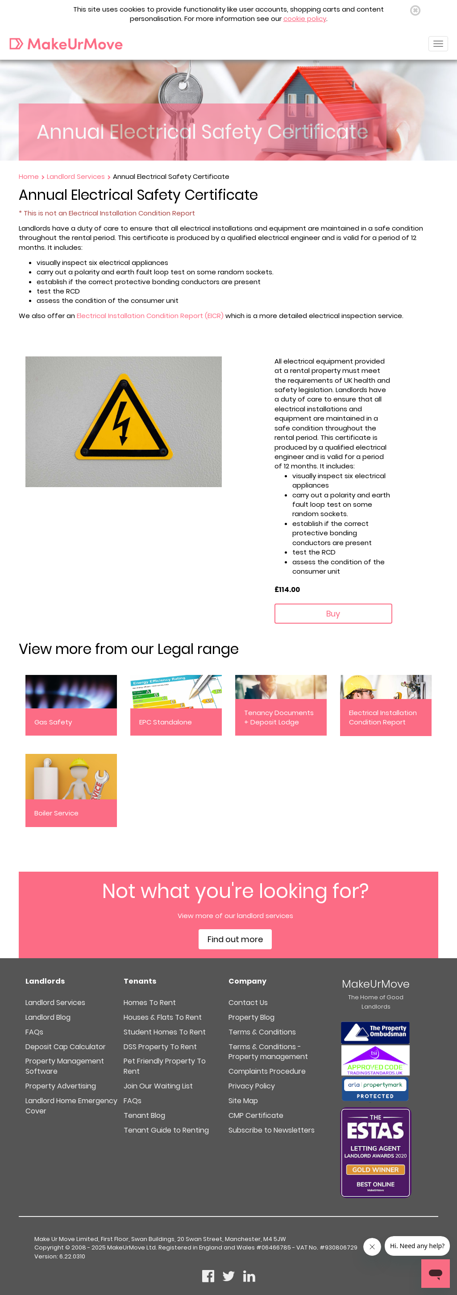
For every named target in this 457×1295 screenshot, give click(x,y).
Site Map (243, 1101)
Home (30, 176)
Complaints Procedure (267, 1071)
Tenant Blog (144, 1115)
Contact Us (248, 1002)
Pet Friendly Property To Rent (165, 1066)
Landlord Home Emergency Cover (71, 1106)
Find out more (235, 939)
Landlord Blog (48, 1017)
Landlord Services (77, 176)
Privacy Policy (251, 1086)
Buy (333, 613)
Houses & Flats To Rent (163, 1017)
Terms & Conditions (262, 1032)
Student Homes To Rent (165, 1032)
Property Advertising (60, 1086)
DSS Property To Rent (160, 1047)
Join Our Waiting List (158, 1086)
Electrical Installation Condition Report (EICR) (150, 315)
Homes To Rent (150, 1002)
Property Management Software (64, 1066)
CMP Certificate (255, 1115)
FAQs (34, 1032)
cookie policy (304, 18)
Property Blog (251, 1017)
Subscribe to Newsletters (271, 1130)
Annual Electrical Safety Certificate (171, 176)
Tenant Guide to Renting (166, 1130)
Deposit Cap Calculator (65, 1047)
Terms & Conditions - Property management (268, 1052)
